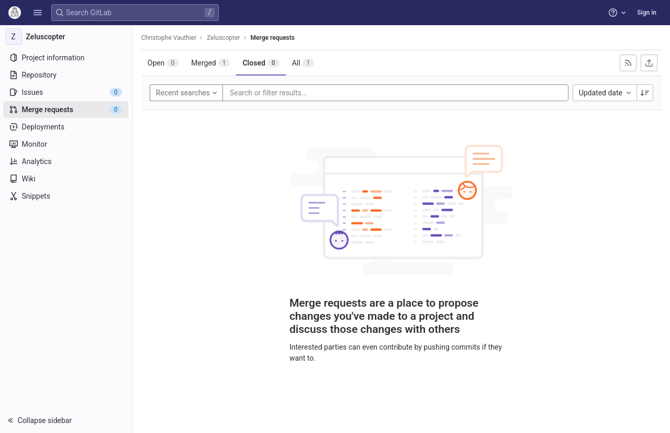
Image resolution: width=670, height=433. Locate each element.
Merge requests (274, 37)
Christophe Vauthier (169, 37)
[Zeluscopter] (67, 36)
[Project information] (66, 57)
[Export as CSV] (649, 63)
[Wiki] (66, 178)
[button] (37, 12)
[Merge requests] (66, 109)
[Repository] (66, 75)
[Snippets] (66, 196)
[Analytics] (66, 161)
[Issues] (66, 92)
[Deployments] (66, 126)
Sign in (646, 12)
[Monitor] (66, 144)
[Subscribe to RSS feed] (628, 63)
